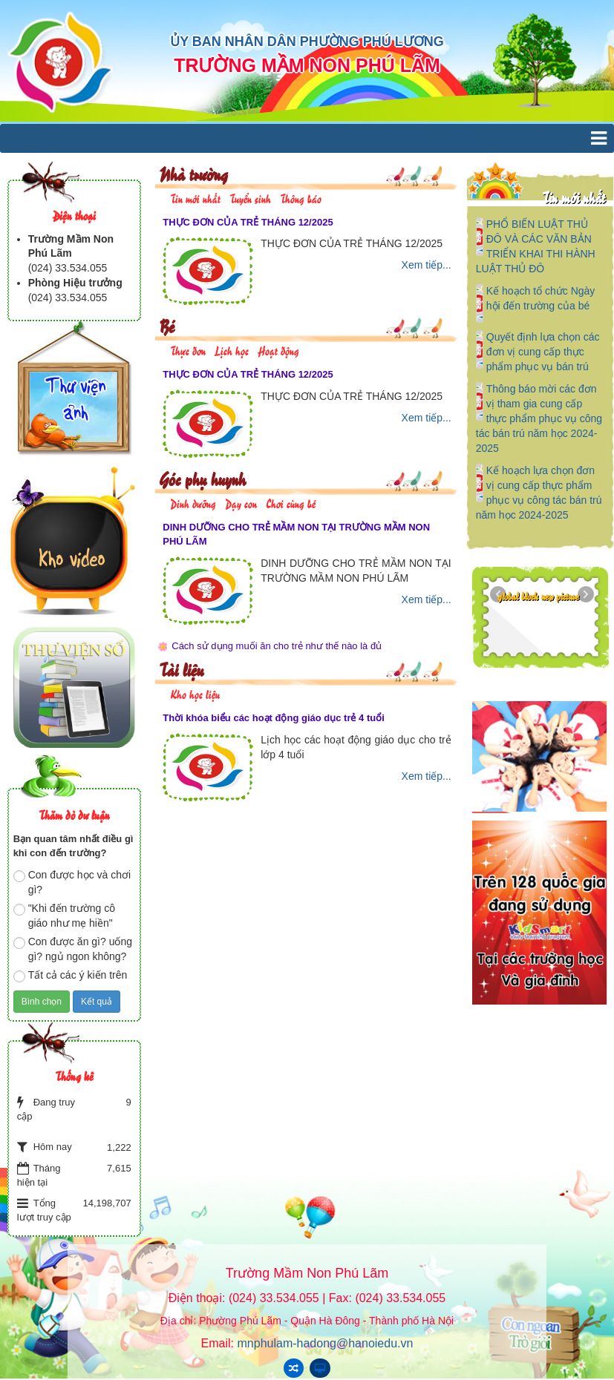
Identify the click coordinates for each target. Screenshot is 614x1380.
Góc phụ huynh (202, 478)
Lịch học (232, 349)
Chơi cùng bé (291, 502)
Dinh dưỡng (193, 502)
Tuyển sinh (250, 197)
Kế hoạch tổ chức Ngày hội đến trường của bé (540, 298)
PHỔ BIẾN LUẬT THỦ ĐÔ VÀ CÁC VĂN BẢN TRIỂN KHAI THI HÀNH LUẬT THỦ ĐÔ (535, 246)
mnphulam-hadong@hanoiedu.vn (326, 1343)
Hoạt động (278, 349)
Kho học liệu (195, 693)
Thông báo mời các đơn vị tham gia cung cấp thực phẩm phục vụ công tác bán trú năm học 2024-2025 (539, 418)
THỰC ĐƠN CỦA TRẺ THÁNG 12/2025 (248, 222)
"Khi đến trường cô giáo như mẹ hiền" (64, 915)
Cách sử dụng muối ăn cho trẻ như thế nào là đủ (277, 645)
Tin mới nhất (195, 197)
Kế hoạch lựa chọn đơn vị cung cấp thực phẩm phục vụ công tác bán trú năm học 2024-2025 (539, 492)
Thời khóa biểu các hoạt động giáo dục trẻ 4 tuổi (274, 717)
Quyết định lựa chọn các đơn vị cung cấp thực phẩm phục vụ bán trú (543, 351)
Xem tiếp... (426, 265)
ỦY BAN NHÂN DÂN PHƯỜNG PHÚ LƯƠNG (307, 41)
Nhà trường (193, 173)
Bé (166, 325)
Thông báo (300, 197)
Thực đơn (188, 349)
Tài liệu (181, 669)
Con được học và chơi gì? (72, 882)
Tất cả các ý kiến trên (70, 975)
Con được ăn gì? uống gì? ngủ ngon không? (72, 949)
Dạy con (241, 502)
